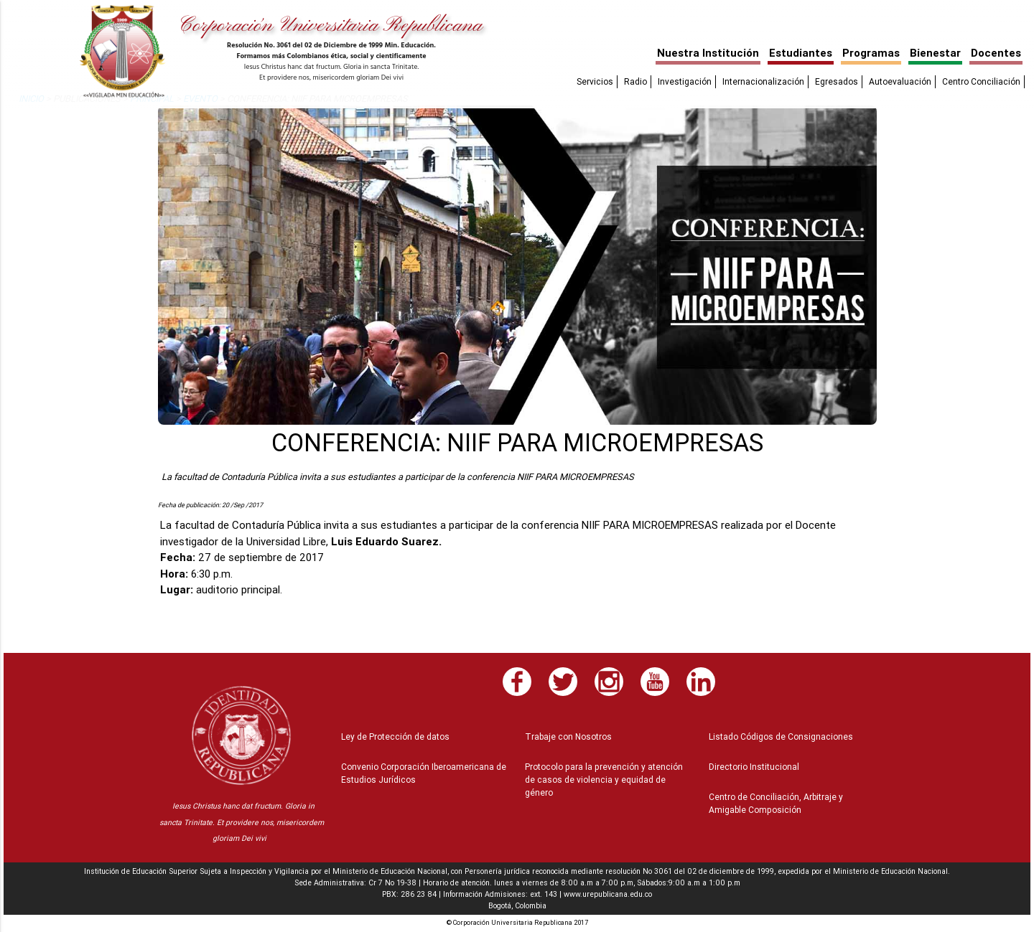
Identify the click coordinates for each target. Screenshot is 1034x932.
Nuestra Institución (708, 53)
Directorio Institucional (754, 766)
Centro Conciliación (981, 81)
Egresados (836, 81)
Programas (871, 53)
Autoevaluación (900, 81)
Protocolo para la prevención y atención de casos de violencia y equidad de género (604, 779)
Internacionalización (763, 81)
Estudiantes (800, 53)
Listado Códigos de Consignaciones (781, 736)
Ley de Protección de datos (395, 736)
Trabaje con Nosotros (568, 736)
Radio (635, 81)
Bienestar (935, 53)
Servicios (595, 81)
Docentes (996, 53)
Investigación (685, 81)
